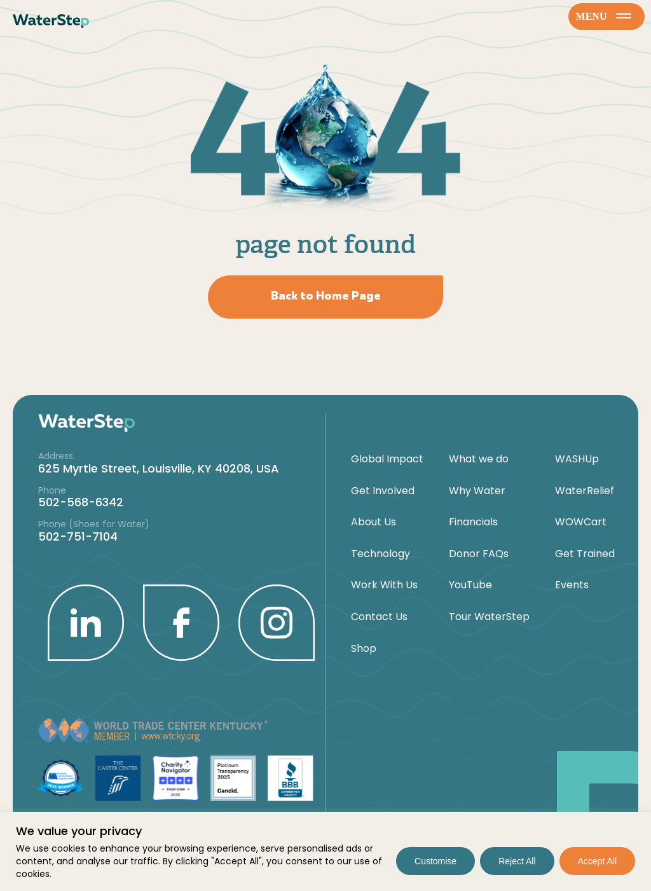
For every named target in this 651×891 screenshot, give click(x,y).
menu (604, 16)
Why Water (477, 491)
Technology (380, 554)
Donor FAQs (479, 554)
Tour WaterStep (489, 617)
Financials (473, 522)
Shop (363, 649)
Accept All (597, 861)
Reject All (516, 861)
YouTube (470, 585)
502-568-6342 (80, 502)
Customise (435, 861)
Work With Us (384, 585)
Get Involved (383, 491)
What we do (479, 459)
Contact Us (379, 617)
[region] (325, 851)
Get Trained (585, 554)
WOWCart (580, 522)
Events (572, 585)
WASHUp (577, 459)
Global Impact (387, 459)
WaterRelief (584, 491)
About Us (373, 522)
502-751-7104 (78, 536)
